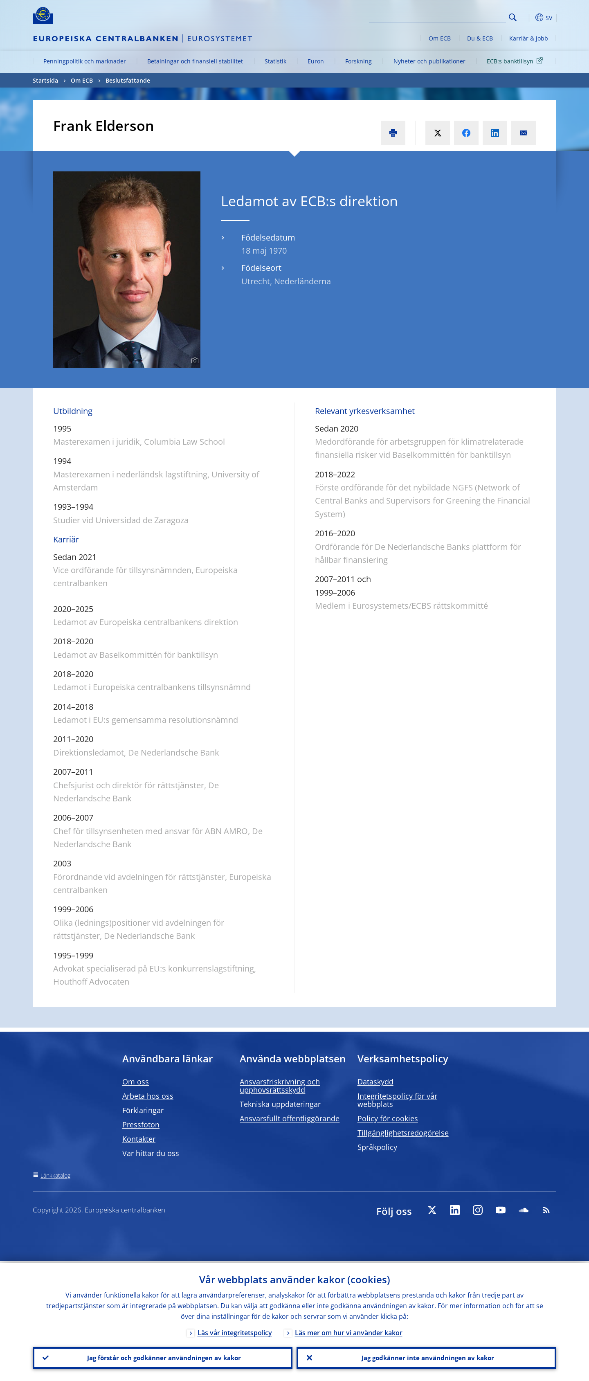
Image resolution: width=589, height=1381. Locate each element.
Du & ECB (480, 38)
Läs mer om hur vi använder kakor (348, 1330)
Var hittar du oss (150, 1153)
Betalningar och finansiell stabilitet (195, 61)
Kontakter (138, 1139)
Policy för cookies (387, 1118)
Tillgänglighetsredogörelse (403, 1133)
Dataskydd (375, 1081)
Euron (316, 61)
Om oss (135, 1081)
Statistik (275, 61)
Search (512, 17)
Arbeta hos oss (147, 1096)
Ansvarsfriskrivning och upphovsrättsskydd (280, 1086)
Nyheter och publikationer (429, 61)
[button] (527, 18)
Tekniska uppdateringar (280, 1104)
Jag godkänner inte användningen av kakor (426, 1356)
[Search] (465, 16)
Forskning (358, 61)
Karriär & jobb (528, 38)
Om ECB (440, 38)
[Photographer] (193, 361)
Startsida (45, 80)
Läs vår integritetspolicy (235, 1330)
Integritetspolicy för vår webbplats (397, 1100)
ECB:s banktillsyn (516, 60)
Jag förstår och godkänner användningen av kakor (163, 1356)
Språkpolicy (377, 1147)
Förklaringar (143, 1110)
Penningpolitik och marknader (84, 61)
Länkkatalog (55, 1175)
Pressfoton (141, 1124)
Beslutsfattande (128, 80)
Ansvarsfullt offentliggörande (289, 1118)
